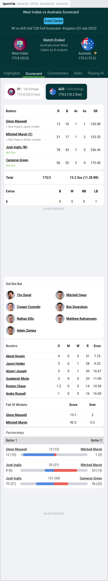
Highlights (12, 73)
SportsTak (9, 3)
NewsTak (22, 3)
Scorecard (34, 74)
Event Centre (54, 21)
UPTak (34, 3)
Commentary (57, 73)
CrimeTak (62, 3)
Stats (78, 73)
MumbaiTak (47, 3)
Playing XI (96, 73)
